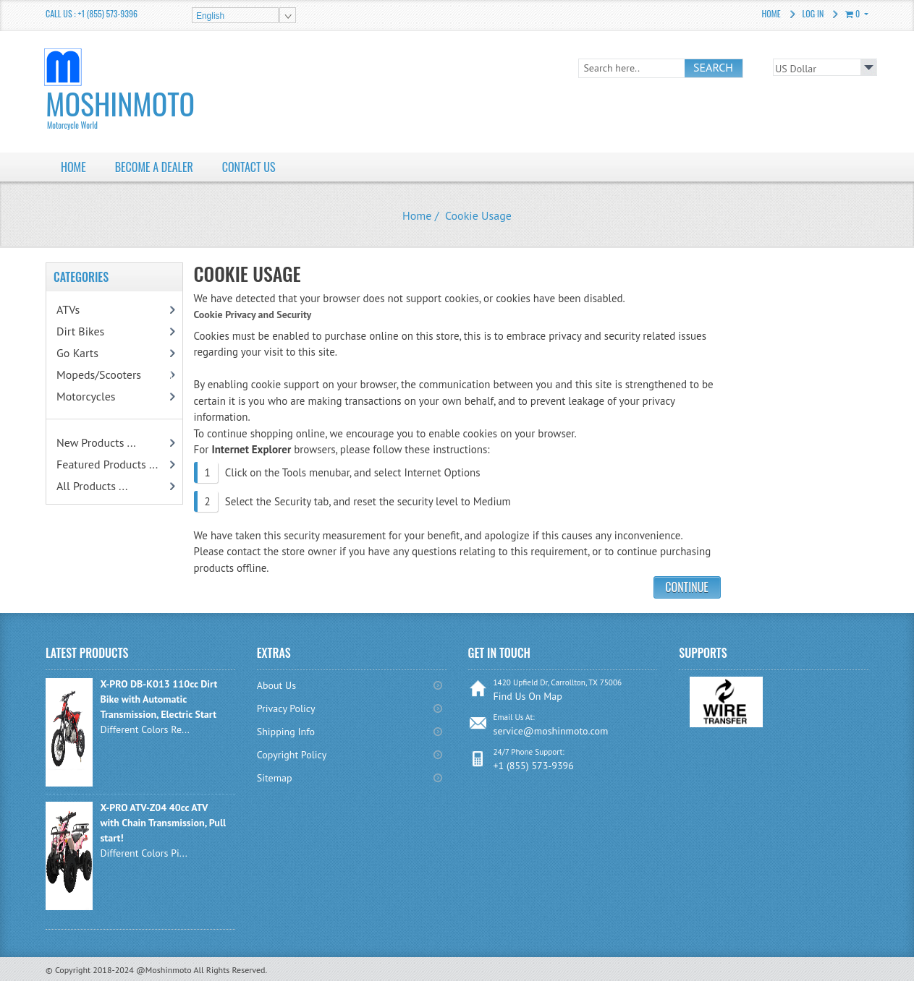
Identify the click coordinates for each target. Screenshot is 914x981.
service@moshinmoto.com (551, 730)
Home (771, 13)
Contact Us (249, 167)
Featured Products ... (107, 464)
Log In (813, 13)
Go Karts (93, 353)
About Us (276, 685)
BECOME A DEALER (154, 167)
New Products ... (96, 442)
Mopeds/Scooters (114, 374)
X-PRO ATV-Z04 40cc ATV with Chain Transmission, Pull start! (163, 822)
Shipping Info (286, 731)
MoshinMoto (140, 106)
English (210, 16)
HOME (73, 167)
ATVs (87, 309)
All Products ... (91, 486)
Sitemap (274, 777)
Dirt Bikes (99, 331)
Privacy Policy (286, 708)
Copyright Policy (291, 754)
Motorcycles (101, 396)
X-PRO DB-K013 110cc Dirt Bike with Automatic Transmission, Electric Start (158, 699)
